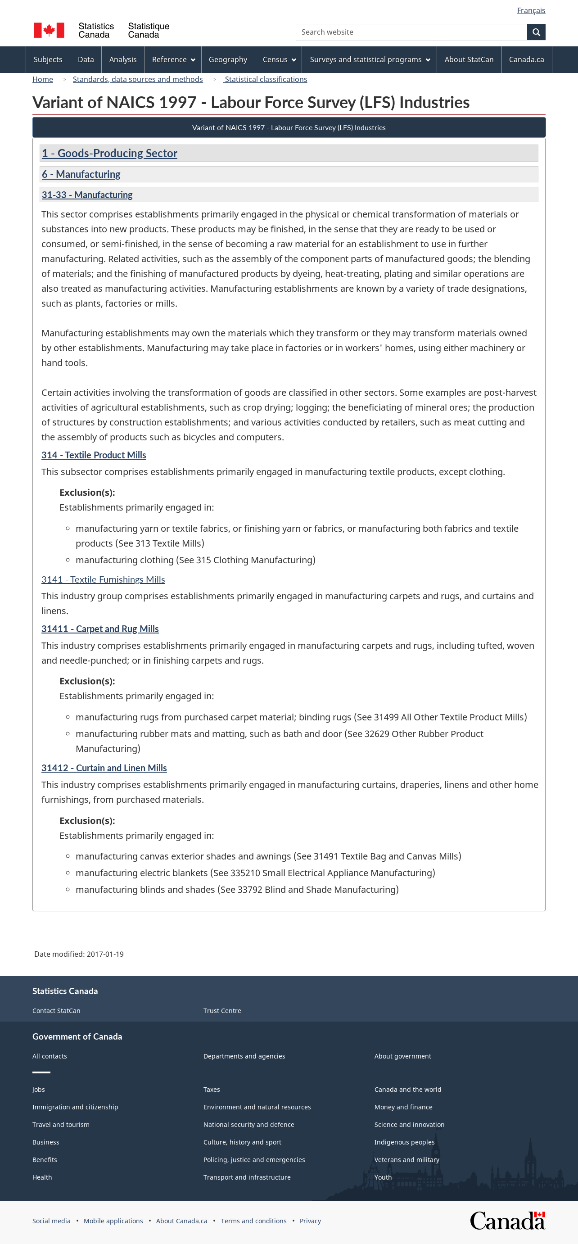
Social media (51, 1221)
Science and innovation (410, 1124)
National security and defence (248, 1124)
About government (403, 1056)
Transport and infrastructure (247, 1177)
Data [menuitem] (86, 59)
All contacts (49, 1056)
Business (45, 1142)
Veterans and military (407, 1159)
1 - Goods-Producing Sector (109, 152)
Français (531, 10)
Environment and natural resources (257, 1107)
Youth (383, 1177)
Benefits (44, 1159)
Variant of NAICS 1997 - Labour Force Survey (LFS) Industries (289, 127)
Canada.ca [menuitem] (526, 59)
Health (42, 1177)
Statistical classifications (265, 79)
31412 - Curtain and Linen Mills (104, 767)
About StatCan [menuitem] (469, 59)
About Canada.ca (182, 1221)
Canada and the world (408, 1089)
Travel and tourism (61, 1124)
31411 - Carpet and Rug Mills (100, 628)
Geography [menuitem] (228, 59)
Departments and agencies (244, 1056)
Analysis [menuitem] (123, 59)
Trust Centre (222, 1010)
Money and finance (404, 1107)
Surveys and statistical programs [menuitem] (370, 59)
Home (42, 79)
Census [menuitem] (279, 59)
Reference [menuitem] (173, 59)
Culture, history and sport (242, 1142)
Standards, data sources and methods (138, 79)
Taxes (211, 1089)
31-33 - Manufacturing (87, 194)
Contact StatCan (56, 1010)
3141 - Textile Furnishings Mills (103, 579)
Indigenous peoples (405, 1142)
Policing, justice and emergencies (254, 1159)
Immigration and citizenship (75, 1107)
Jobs (38, 1089)
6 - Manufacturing (81, 174)
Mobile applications (113, 1221)
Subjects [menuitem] (48, 59)
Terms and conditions (254, 1221)
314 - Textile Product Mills (93, 454)
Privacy (310, 1221)
